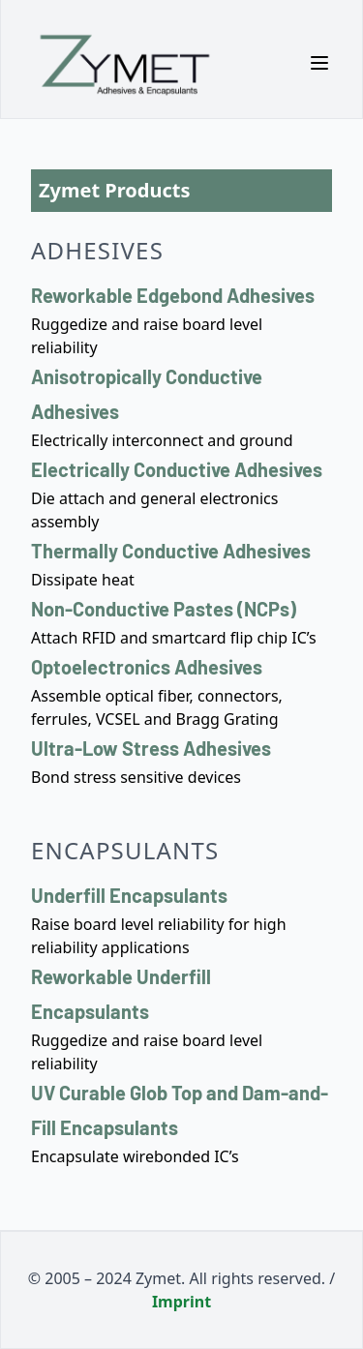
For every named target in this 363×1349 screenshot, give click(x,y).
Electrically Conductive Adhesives (176, 469)
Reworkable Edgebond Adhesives (173, 295)
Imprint (181, 1301)
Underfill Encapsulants (129, 895)
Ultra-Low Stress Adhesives (151, 748)
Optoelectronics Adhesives (146, 666)
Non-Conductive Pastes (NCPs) (163, 608)
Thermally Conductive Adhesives (171, 550)
